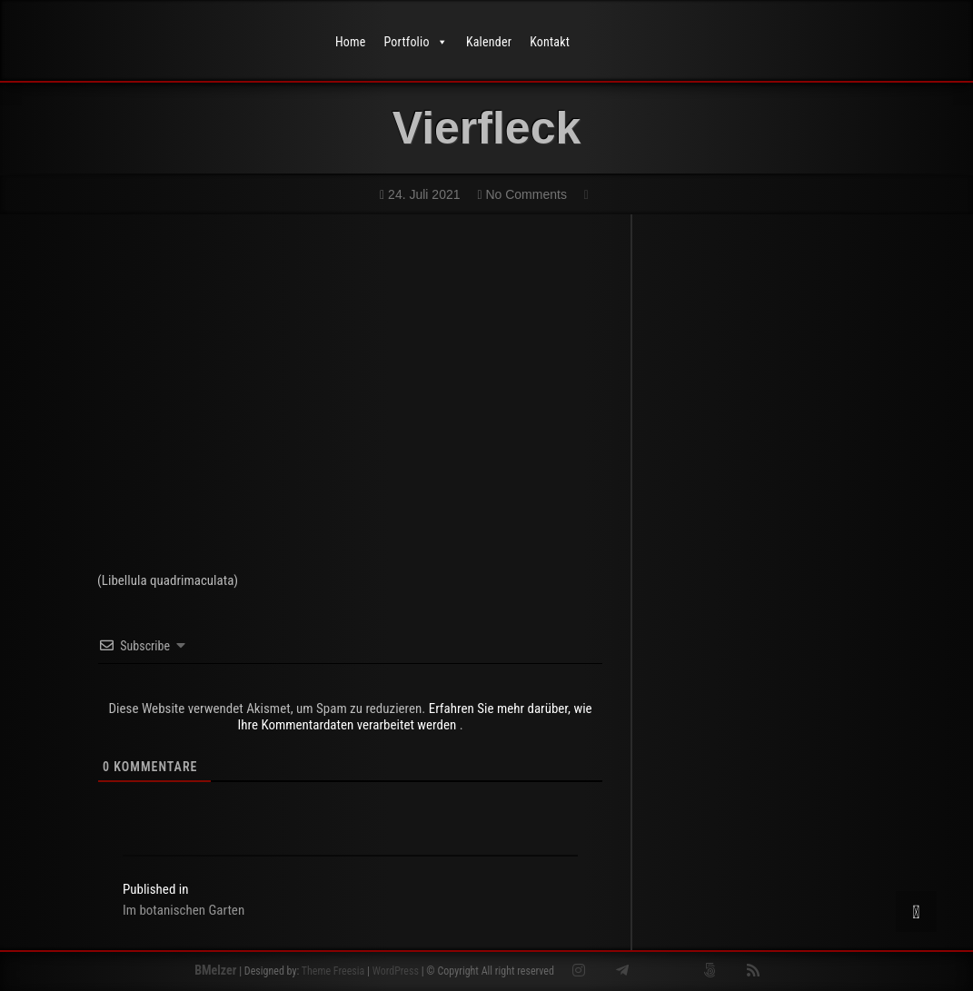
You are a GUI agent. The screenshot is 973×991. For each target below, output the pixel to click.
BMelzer (215, 970)
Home (350, 42)
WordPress (395, 971)
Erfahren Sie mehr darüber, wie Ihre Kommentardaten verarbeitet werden (415, 716)
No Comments (521, 194)
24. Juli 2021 (420, 194)
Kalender (488, 42)
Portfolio (416, 42)
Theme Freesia (333, 971)
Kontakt (550, 42)
